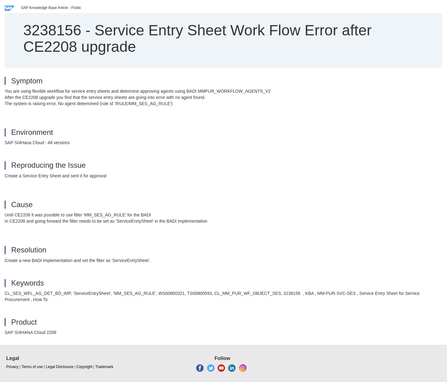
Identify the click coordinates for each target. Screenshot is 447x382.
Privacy (12, 367)
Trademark (104, 367)
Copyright (84, 367)
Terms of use (32, 367)
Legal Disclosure (60, 367)
